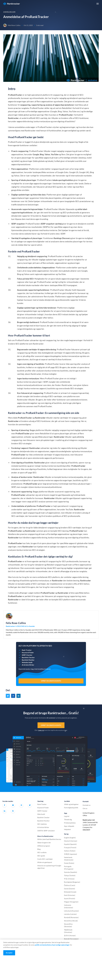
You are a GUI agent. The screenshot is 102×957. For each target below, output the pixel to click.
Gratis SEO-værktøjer (45, 859)
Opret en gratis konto (51, 725)
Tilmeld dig (68, 819)
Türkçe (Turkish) (69, 875)
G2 (13, 811)
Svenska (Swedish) (70, 872)
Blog (39, 849)
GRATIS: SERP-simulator (46, 831)
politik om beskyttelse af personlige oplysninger (52, 945)
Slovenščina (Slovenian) (68, 925)
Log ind (66, 816)
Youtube (13, 805)
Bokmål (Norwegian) (71, 939)
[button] (97, 3)
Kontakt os (86, 805)
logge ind (41, 730)
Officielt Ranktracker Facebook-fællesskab (21, 805)
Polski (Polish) (69, 863)
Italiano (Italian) (69, 851)
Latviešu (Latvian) (70, 914)
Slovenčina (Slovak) (71, 921)
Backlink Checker (43, 817)
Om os (85, 808)
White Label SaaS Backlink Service (49, 839)
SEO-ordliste (41, 852)
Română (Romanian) (71, 917)
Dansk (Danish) (69, 889)
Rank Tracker (41, 804)
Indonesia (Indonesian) (68, 906)
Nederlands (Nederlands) (68, 858)
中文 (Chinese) (69, 879)
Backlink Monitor (43, 821)
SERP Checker (42, 811)
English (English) (70, 838)
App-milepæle (69, 826)
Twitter (30, 805)
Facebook (4, 805)
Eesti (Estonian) (69, 895)
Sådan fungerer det (44, 842)
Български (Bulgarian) (72, 882)
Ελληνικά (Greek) (70, 892)
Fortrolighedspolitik (71, 808)
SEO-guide (41, 856)
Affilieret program (43, 846)
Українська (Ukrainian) (68, 931)
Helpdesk (67, 829)
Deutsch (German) (70, 841)
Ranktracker (11, 3)
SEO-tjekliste (42, 824)
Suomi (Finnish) (69, 898)
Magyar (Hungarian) (71, 902)
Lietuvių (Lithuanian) (71, 911)
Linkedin (4, 811)
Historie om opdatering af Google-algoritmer (49, 867)
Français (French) (70, 847)
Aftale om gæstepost (44, 862)
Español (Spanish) (70, 844)
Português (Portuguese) (68, 867)
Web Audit (41, 814)
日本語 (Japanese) (70, 854)
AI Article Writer (43, 827)
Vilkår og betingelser (71, 804)
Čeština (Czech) (69, 885)
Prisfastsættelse (70, 823)
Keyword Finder (43, 808)
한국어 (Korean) (70, 935)
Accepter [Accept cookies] (9, 953)
